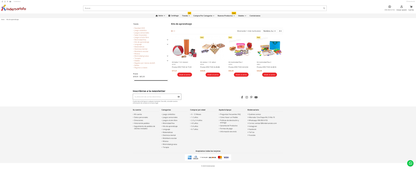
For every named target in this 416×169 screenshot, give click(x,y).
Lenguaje (138, 44)
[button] (204, 15)
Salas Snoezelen (140, 35)
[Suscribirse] (178, 97)
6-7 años (194, 129)
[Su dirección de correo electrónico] (154, 97)
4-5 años (194, 123)
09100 (202, 64)
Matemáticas (139, 47)
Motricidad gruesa (141, 56)
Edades (137, 60)
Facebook (252, 129)
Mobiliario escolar (141, 51)
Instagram (253, 126)
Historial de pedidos (142, 123)
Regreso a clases (140, 67)
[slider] (133, 80)
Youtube (252, 135)
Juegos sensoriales (141, 33)
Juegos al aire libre (141, 37)
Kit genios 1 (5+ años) (208, 62)
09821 (258, 64)
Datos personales (141, 117)
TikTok (251, 132)
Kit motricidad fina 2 (264, 62)
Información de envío (228, 131)
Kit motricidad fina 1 (235, 62)
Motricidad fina (140, 40)
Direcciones (138, 120)
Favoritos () (410, 1)
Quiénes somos (255, 114)
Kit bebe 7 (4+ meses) (180, 62)
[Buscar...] (324, 8)
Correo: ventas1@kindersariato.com (263, 123)
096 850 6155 (390, 8)
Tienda (135, 24)
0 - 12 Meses (196, 114)
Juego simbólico (140, 30)
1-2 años (194, 117)
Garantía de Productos (229, 125)
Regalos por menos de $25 (144, 63)
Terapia (137, 58)
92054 (230, 64)
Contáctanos (17, 1)
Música (137, 54)
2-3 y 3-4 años (196, 120)
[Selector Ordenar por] (269, 31)
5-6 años (194, 126)
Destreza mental (140, 49)
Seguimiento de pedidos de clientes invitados (144, 127)
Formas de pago (226, 128)
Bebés (136, 65)
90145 (174, 64)
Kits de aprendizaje (141, 42)
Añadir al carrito (184, 75)
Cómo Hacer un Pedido (229, 117)
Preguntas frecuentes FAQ (230, 114)
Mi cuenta (138, 114)
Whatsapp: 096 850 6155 (258, 120)
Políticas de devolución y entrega (229, 121)
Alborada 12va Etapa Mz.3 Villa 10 (262, 117)
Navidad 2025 (139, 28)
